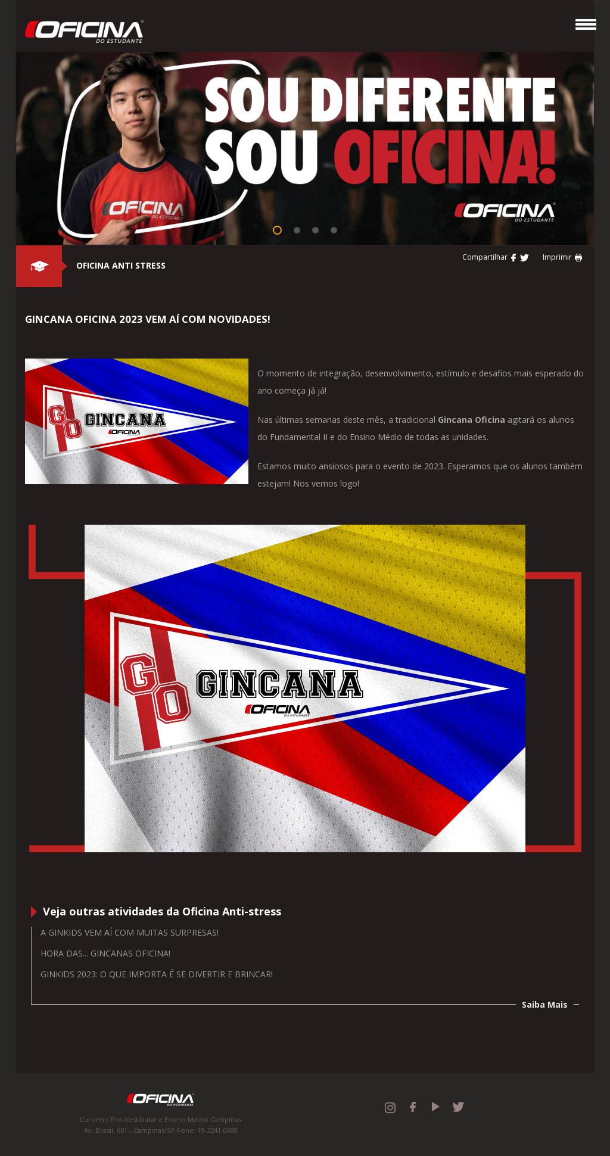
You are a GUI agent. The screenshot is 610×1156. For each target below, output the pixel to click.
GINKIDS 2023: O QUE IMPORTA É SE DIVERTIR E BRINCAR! (157, 974)
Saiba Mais (545, 1004)
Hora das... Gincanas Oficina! (105, 953)
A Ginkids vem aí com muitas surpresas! (130, 932)
